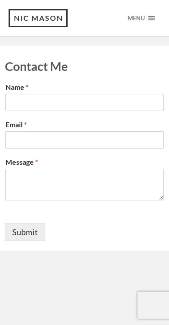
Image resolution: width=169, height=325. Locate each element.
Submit (25, 232)
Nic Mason (38, 18)
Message (21, 162)
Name (16, 87)
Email (16, 124)
